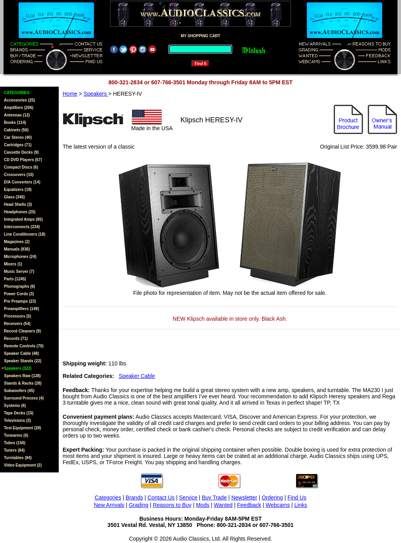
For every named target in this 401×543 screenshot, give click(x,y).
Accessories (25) (19, 100)
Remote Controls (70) (23, 346)
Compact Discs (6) (21, 167)
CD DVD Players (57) (23, 160)
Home (70, 94)
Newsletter (244, 497)
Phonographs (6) (19, 286)
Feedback (249, 505)
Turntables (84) (18, 458)
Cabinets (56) (16, 130)
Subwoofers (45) (19, 391)
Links (300, 505)
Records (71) (16, 338)
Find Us (296, 497)
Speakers (95, 94)
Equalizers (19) (18, 189)
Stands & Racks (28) (23, 383)
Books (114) (15, 122)
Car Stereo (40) (18, 137)
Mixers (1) (13, 264)
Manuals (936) (17, 249)
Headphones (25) (20, 212)
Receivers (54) (17, 323)
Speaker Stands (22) (23, 361)
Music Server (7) (19, 271)
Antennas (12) (17, 115)
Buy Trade (214, 497)
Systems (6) (15, 405)
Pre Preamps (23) (20, 301)
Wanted (223, 505)
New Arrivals (109, 505)
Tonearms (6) (16, 435)
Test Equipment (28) (22, 428)
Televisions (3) (17, 420)
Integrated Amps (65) (23, 219)
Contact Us (161, 497)
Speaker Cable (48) (21, 353)
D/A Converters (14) (22, 182)
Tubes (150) (14, 443)
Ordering (272, 497)
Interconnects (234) (22, 227)
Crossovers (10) (19, 175)
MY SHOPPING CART (200, 36)
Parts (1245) (15, 279)
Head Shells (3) (18, 204)
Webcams (278, 505)
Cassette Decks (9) (21, 152)
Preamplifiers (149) (21, 309)
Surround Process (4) (24, 398)
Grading (138, 505)
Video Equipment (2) (23, 465)
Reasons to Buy (172, 505)
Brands (134, 497)
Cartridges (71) (18, 145)
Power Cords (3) (19, 294)
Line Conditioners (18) (24, 234)
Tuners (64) (14, 450)
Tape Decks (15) (18, 413)
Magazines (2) (17, 242)
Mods (202, 505)
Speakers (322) (18, 368)
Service (188, 497)
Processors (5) (17, 316)
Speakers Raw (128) (22, 376)
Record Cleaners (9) (22, 331)
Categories (108, 497)
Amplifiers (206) (18, 107)
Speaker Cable (137, 376)
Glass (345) (14, 197)
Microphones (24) (20, 256)
